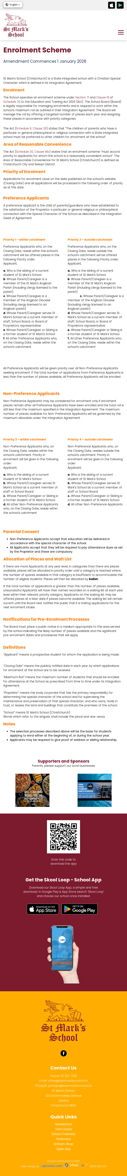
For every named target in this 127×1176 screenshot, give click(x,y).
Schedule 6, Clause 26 (31, 128)
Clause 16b (41, 152)
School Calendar (63, 1134)
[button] (12, 4)
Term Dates (63, 1129)
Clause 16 (102, 97)
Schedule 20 (11, 102)
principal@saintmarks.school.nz (70, 1086)
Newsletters (63, 1124)
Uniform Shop (63, 1144)
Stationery (63, 1139)
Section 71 (82, 97)
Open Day (63, 1149)
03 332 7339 (68, 1076)
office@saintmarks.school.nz (68, 1081)
